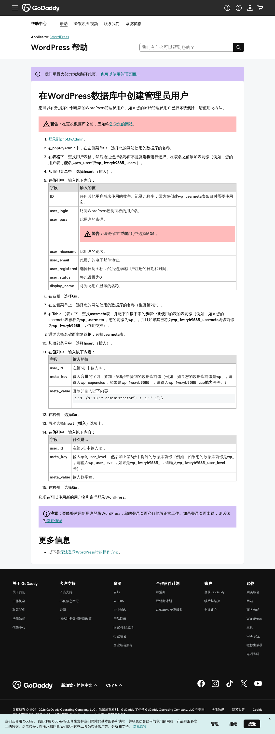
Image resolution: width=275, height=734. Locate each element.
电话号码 (253, 654)
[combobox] (186, 47)
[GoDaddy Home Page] (33, 685)
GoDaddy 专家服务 (169, 609)
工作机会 (19, 601)
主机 (250, 627)
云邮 (116, 592)
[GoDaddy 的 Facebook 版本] (201, 686)
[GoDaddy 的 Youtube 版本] (258, 686)
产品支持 (66, 592)
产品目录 (119, 618)
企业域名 (119, 609)
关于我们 (19, 592)
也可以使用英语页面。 (120, 74)
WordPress (59, 37)
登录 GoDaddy (214, 592)
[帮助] (227, 7)
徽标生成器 (254, 645)
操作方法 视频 (85, 24)
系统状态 (133, 24)
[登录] (250, 7)
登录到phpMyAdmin (65, 139)
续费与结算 (212, 601)
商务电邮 (253, 609)
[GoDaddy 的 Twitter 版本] (243, 686)
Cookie (257, 709)
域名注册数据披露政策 (76, 618)
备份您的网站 (121, 124)
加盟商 (160, 592)
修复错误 (54, 521)
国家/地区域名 (123, 627)
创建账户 (210, 609)
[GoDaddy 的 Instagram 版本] (215, 686)
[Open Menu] (13, 8)
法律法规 (19, 618)
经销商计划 (164, 601)
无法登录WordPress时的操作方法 (89, 552)
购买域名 (253, 592)
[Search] (238, 47)
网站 (250, 601)
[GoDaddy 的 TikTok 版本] (229, 686)
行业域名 (119, 636)
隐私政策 (238, 709)
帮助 (64, 24)
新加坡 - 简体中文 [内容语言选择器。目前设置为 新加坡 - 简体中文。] (79, 685)
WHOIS (118, 601)
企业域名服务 (123, 645)
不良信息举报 (69, 601)
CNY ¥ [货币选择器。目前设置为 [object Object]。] (114, 685)
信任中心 (19, 627)
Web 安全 (253, 636)
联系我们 (112, 24)
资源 (63, 609)
